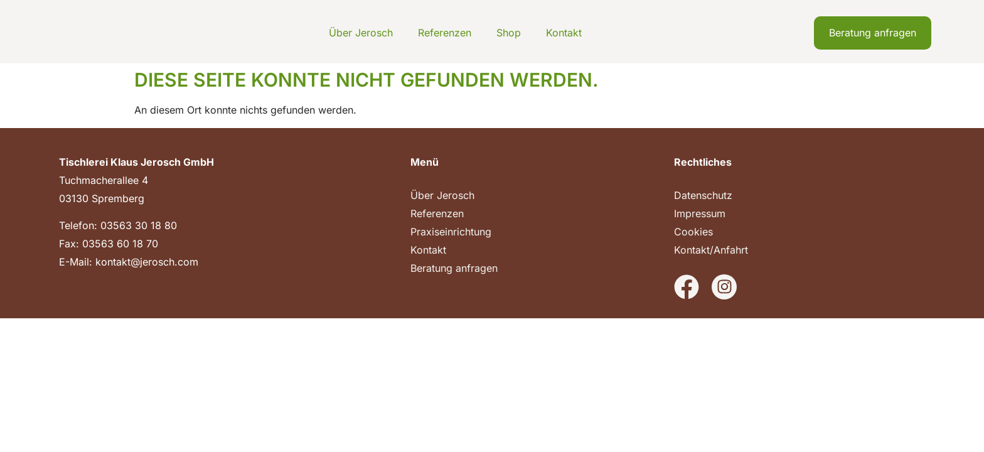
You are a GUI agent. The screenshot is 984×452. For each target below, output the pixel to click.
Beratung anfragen (454, 268)
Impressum (699, 213)
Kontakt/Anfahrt (711, 250)
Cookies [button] (693, 231)
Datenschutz (703, 195)
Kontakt (564, 32)
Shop (508, 32)
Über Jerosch (361, 32)
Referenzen (444, 32)
